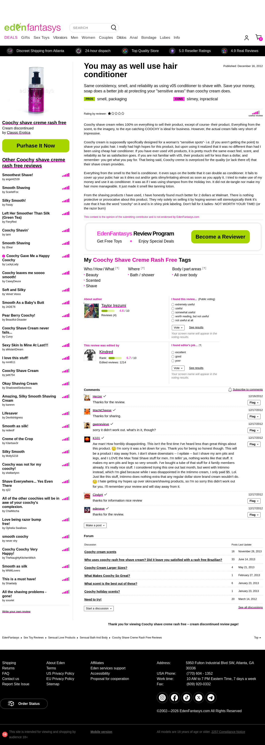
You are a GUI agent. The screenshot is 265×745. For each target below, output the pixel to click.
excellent (180, 352)
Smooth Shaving (16, 188)
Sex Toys (42, 37)
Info (177, 37)
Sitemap (52, 684)
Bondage (148, 37)
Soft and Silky (14, 290)
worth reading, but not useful (192, 316)
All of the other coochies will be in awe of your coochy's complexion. (30, 503)
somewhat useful (185, 312)
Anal (134, 37)
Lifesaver (10, 413)
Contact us (10, 679)
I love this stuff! (15, 358)
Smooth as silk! (15, 426)
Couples (106, 37)
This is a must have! (19, 579)
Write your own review (16, 611)
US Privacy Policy (60, 673)
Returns (8, 668)
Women (88, 37)
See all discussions (250, 607)
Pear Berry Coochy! (18, 315)
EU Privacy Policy (60, 679)
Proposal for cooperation (110, 679)
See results (196, 327)
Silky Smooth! (14, 200)
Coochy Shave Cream (20, 371)
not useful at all (184, 320)
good (178, 356)
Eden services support (108, 668)
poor (178, 360)
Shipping (9, 663)
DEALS (11, 37)
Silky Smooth (13, 452)
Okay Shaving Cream (20, 383)
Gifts (25, 37)
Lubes (165, 37)
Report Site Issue (15, 684)
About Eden (55, 663)
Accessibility (100, 673)
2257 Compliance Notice (228, 732)
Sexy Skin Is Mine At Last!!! (25, 345)
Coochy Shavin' (15, 230)
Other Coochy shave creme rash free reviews (33, 162)
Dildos (121, 37)
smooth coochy (15, 536)
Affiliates (97, 663)
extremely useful (185, 304)
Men (74, 37)
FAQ (5, 673)
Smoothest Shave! (17, 175)
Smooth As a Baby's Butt (23, 302)
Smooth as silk (14, 566)
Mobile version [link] (101, 732)
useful (178, 308)
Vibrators (60, 37)
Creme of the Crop (17, 439)
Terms (51, 668)
